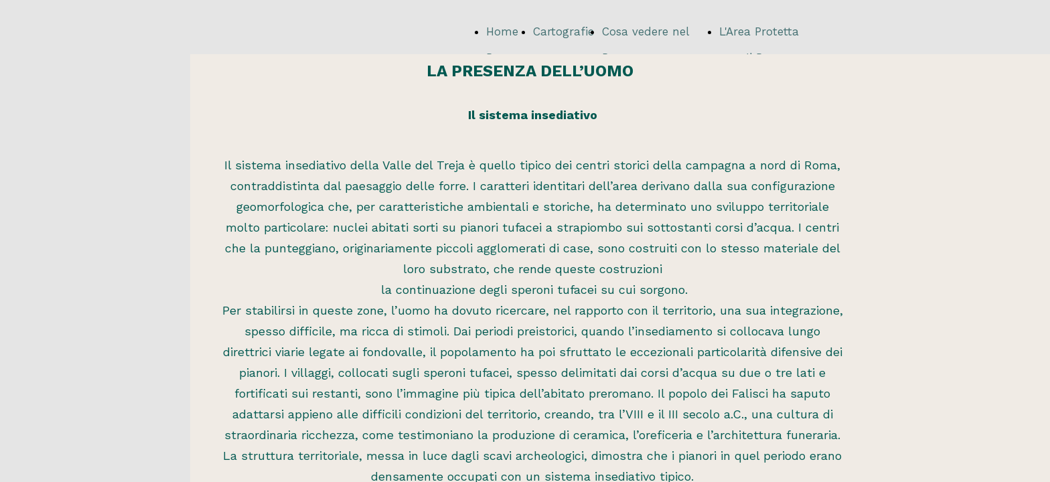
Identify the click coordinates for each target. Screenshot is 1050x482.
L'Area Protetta (759, 31)
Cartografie (563, 31)
